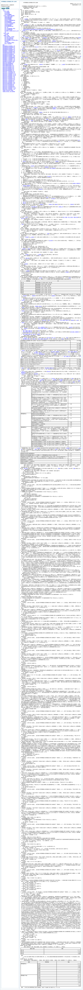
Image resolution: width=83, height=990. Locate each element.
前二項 (58, 50)
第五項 (26, 57)
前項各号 (27, 37)
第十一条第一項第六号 (42, 338)
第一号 (24, 36)
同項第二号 (51, 204)
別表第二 (70, 116)
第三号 (34, 338)
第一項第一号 (34, 206)
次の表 (40, 277)
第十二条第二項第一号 (27, 334)
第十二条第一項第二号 (64, 320)
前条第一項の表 (38, 306)
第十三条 (25, 468)
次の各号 (39, 41)
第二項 (23, 371)
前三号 (24, 161)
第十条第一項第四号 (75, 331)
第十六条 (27, 258)
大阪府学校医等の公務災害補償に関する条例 (39, 29)
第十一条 (53, 337)
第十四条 (36, 373)
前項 (22, 49)
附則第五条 (23, 372)
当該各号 (54, 41)
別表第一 (54, 108)
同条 (59, 468)
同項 (30, 38)
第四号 (56, 204)
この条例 (25, 18)
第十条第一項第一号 (27, 338)
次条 (66, 46)
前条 (48, 233)
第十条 (48, 337)
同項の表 (48, 371)
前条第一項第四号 (26, 185)
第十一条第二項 (67, 356)
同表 (28, 109)
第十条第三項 (42, 354)
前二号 (24, 46)
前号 (47, 197)
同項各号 (45, 37)
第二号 (24, 203)
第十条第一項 (36, 352)
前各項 (23, 322)
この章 (26, 217)
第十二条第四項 (41, 327)
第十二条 (44, 320)
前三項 (23, 310)
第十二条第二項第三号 (27, 330)
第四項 (72, 320)
